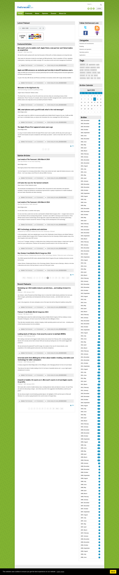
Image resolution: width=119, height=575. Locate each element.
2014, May (83, 269)
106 (99, 357)
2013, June (84, 302)
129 (99, 354)
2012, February (85, 351)
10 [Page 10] (56, 278)
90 (99, 369)
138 (99, 387)
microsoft (82, 75)
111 (99, 405)
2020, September (85, 193)
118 (99, 393)
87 (99, 323)
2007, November (85, 505)
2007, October (84, 508)
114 (99, 414)
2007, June (84, 521)
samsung (86, 70)
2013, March (84, 311)
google (82, 70)
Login (99, 8)
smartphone (93, 70)
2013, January (84, 317)
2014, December (85, 248)
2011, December (85, 357)
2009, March (84, 457)
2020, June (84, 202)
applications (92, 64)
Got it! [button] (113, 571)
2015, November (85, 232)
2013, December (85, 284)
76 (99, 293)
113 (99, 351)
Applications (82, 55)
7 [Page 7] (47, 278)
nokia (98, 67)
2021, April (83, 178)
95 (99, 317)
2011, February (85, 387)
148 (99, 439)
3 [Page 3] (48, 149)
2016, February (85, 223)
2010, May (83, 414)
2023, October (84, 129)
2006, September (85, 548)
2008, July (83, 481)
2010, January (84, 427)
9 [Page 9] (50, 408)
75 (99, 299)
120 (99, 375)
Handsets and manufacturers (86, 43)
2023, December (85, 123)
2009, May (83, 451)
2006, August (84, 551)
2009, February (85, 460)
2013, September (85, 293)
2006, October (84, 545)
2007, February (85, 533)
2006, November (85, 542)
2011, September (85, 366)
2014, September (85, 257)
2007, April (83, 527)
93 (99, 442)
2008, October (84, 472)
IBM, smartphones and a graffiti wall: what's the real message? (41, 109)
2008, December (85, 466)
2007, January (84, 536)
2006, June (84, 557)
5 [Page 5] (42, 278)
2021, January (84, 181)
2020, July (83, 199)
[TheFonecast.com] (25, 7)
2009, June (84, 448)
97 (99, 314)
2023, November (85, 126)
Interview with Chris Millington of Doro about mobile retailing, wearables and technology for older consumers (46, 359)
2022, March (84, 150)
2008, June (84, 484)
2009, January (84, 463)
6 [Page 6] (42, 408)
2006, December (85, 539)
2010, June (84, 411)
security (94, 72)
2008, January (84, 499)
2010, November (85, 396)
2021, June (84, 172)
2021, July (83, 169)
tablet (88, 78)
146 (99, 433)
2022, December (85, 138)
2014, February (85, 278)
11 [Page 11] (59, 278)
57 (99, 296)
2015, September (85, 235)
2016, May (83, 217)
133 (99, 342)
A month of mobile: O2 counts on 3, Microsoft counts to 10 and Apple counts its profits (45, 381)
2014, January (84, 281)
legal (99, 72)
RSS (73, 146)
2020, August (84, 196)
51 (99, 269)
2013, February (85, 314)
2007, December (85, 502)
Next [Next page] (63, 278)
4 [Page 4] (39, 278)
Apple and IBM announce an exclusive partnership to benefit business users (45, 70)
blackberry (82, 72)
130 (99, 363)
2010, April (83, 417)
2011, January (84, 390)
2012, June (84, 339)
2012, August (84, 333)
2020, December (85, 184)
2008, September (85, 475)
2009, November (85, 433)
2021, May (83, 175)
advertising (82, 78)
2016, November (85, 211)
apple (97, 64)
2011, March (84, 384)
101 (99, 384)
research (82, 67)
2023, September (85, 132)
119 (99, 366)
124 (99, 372)
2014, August (84, 260)
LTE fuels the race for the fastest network (33, 183)
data (92, 78)
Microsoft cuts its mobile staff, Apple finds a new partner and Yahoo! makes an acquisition (45, 49)
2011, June (84, 375)
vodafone (89, 72)
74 (99, 308)
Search (101, 5)
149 (99, 436)
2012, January (84, 354)
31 (99, 260)
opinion (82, 64)
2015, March (84, 239)
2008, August (84, 478)
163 (99, 457)
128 (99, 411)
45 (99, 251)
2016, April (83, 220)
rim (95, 78)
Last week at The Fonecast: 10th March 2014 (34, 202)
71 (99, 290)
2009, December (85, 430)
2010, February (85, 424)
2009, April (83, 454)
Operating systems (84, 52)
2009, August (84, 442)
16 (99, 239)
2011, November (85, 360)
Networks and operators (85, 49)
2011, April (83, 381)
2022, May (83, 144)
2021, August (84, 166)
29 (99, 463)
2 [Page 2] (34, 278)
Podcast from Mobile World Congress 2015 (33, 312)
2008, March (84, 493)
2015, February (85, 242)
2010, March (84, 420)
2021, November (85, 163)
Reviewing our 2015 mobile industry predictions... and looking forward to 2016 (44, 289)
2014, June (84, 266)
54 (99, 254)
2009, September (85, 439)
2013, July (83, 299)
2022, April (83, 148)
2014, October (84, 254)
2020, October (84, 190)
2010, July (83, 408)
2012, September (85, 329)
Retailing (81, 46)
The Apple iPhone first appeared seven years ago (35, 127)
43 (99, 263)
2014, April (83, 272)
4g (89, 75)
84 (99, 281)
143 (99, 427)
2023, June (84, 135)
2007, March (84, 530)
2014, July (83, 263)
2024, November (85, 120)
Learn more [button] (60, 571)
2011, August (84, 369)
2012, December (85, 320)
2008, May (83, 487)
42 (99, 257)
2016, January (84, 226)
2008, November (85, 469)
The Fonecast (28, 65)
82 (99, 381)
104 (99, 420)
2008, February (85, 496)
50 (99, 266)
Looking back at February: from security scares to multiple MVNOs (42, 334)
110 (99, 348)
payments (93, 67)
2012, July (83, 336)
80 (99, 339)
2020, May (83, 205)
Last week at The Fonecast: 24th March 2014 (34, 159)
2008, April (83, 490)
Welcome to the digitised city (28, 87)
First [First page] (24, 278)
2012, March (84, 348)
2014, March (84, 275)
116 (99, 390)
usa (92, 75)
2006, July (83, 554)
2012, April (83, 345)
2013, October (84, 290)
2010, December (85, 393)
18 (99, 242)
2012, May (83, 342)
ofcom (98, 78)
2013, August (84, 296)
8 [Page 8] (50, 278)
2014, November (85, 251)
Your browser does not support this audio (32, 28)
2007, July (83, 518)
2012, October (84, 326)
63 (99, 275)
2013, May (83, 305)
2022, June (84, 141)
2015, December (85, 229)
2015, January (84, 245)
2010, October (84, 399)
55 (99, 272)
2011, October (84, 363)
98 (99, 326)
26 (99, 245)
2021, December (85, 160)
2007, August (84, 515)
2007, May (83, 524)
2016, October (84, 214)
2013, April (83, 308)
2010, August (84, 405)
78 (99, 278)
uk (87, 64)
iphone (95, 75)
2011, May (83, 378)
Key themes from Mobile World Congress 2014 (34, 253)
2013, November (85, 287)
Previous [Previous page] (29, 278)
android (87, 67)
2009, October (84, 436)
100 (99, 345)
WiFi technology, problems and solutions (32, 229)
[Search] (93, 4)
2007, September (85, 511)
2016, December (85, 208)
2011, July (83, 372)
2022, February (85, 154)
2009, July (83, 445)
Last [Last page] (67, 278)
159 (99, 445)
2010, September (85, 402)
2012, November (85, 323)
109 (99, 360)
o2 (86, 75)
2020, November (85, 187)
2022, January (84, 157)
